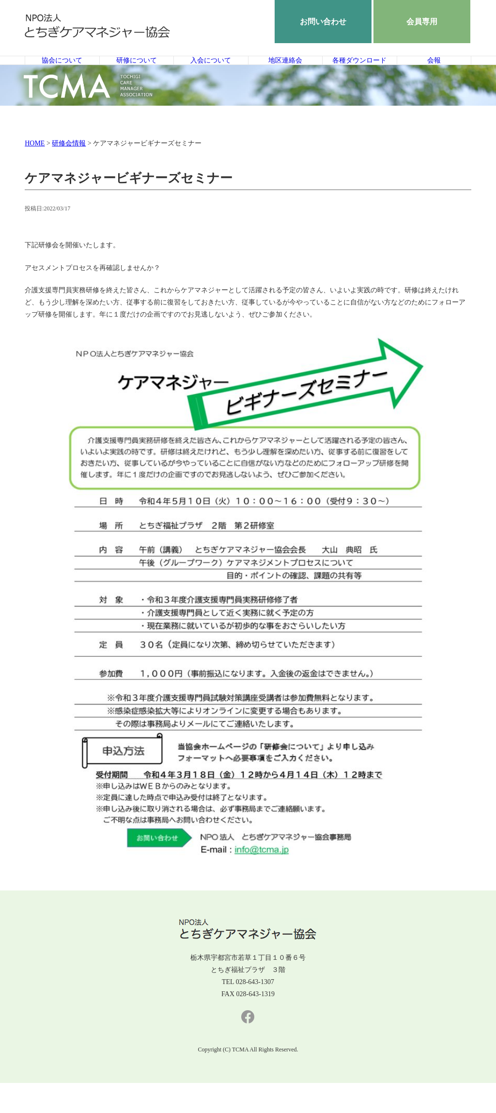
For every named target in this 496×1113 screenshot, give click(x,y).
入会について (210, 75)
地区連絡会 (285, 75)
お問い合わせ (323, 21)
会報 (434, 75)
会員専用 (421, 21)
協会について (62, 75)
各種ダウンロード (359, 75)
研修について (136, 75)
